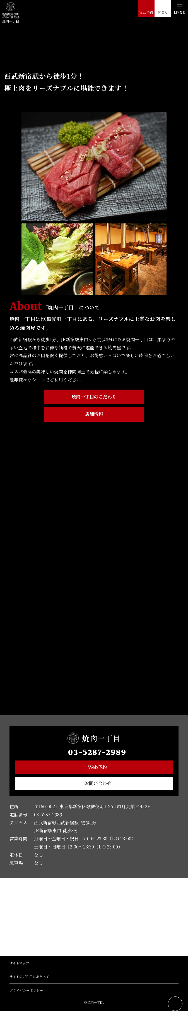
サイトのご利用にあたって (29, 976)
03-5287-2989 (97, 753)
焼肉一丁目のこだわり (94, 397)
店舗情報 (94, 414)
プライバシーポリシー (26, 990)
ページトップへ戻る (175, 1003)
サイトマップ (19, 962)
